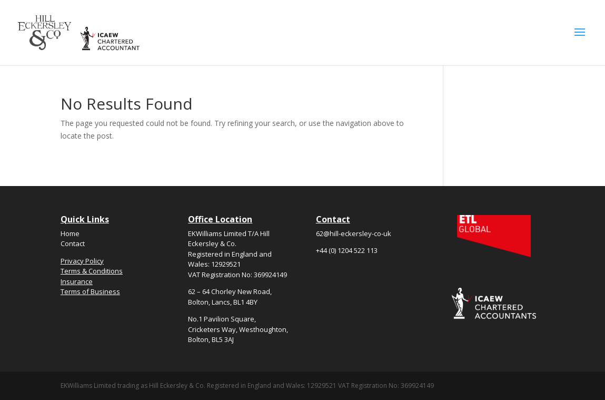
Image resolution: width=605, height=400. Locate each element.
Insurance (77, 281)
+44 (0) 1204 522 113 (347, 250)
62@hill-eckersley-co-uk (353, 233)
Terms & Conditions (92, 271)
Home (70, 233)
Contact (73, 243)
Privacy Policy (82, 261)
